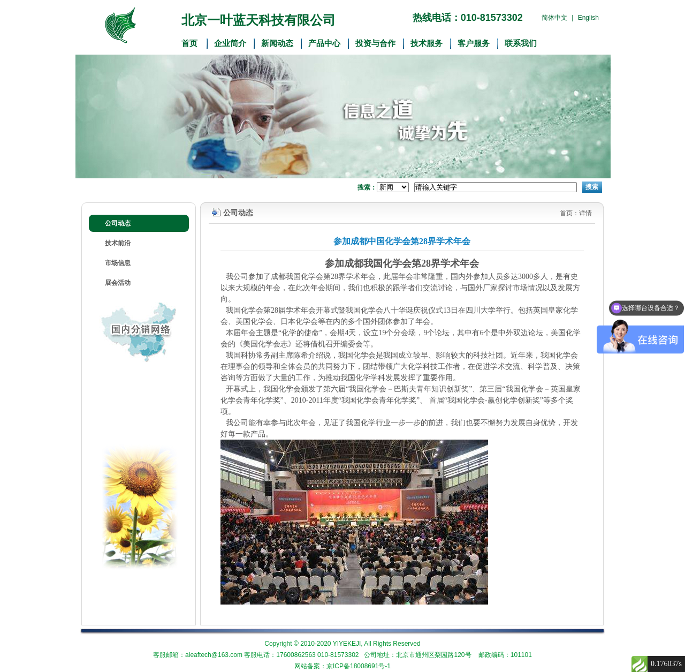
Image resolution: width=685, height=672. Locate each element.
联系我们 (521, 43)
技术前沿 (118, 243)
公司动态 (118, 223)
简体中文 (554, 17)
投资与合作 (375, 43)
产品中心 (324, 43)
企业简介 (230, 43)
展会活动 (118, 282)
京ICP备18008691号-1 (358, 666)
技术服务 (426, 43)
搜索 (591, 187)
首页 (189, 43)
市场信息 (118, 263)
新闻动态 (277, 43)
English (588, 17)
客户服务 (474, 43)
